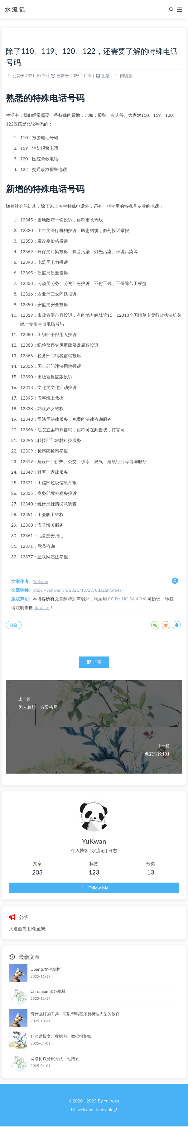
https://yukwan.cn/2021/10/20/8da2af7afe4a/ (78, 590)
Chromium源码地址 (48, 991)
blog (112, 1109)
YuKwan (40, 581)
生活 (106, 75)
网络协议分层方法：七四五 (55, 1058)
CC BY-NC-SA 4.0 (125, 598)
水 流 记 (15, 8)
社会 (13, 625)
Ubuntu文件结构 (45, 969)
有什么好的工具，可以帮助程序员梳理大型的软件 (75, 1013)
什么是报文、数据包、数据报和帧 (61, 1036)
